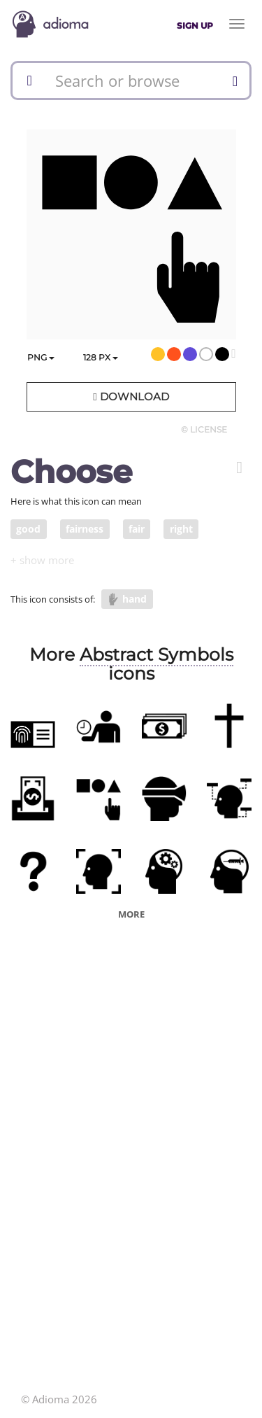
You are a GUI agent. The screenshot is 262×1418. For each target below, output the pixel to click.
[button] (239, 467)
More (131, 914)
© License (204, 429)
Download (130, 396)
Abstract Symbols (156, 654)
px (100, 357)
